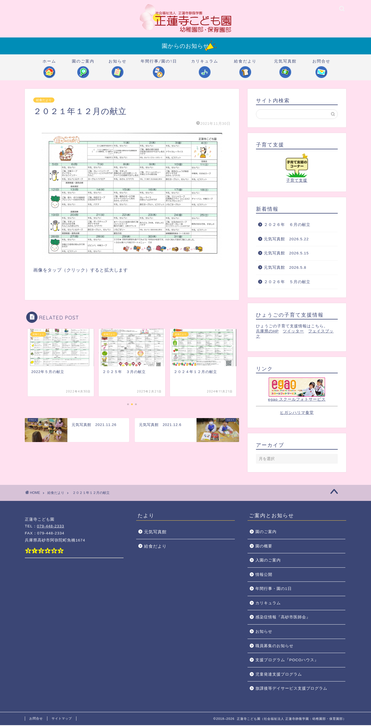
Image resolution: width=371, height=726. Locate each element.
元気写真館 (285, 63)
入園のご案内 (268, 561)
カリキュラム (204, 63)
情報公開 (263, 575)
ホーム (49, 63)
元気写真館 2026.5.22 (286, 240)
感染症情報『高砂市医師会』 (282, 618)
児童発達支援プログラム (278, 675)
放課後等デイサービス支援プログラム (291, 689)
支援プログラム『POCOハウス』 (287, 661)
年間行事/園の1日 (159, 63)
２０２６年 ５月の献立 (287, 283)
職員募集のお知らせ (274, 647)
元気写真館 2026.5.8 (285, 268)
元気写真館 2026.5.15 (286, 254)
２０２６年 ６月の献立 (287, 225)
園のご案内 (83, 63)
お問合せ (321, 63)
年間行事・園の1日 (273, 589)
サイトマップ (62, 719)
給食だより (245, 63)
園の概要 (263, 547)
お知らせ (118, 63)
